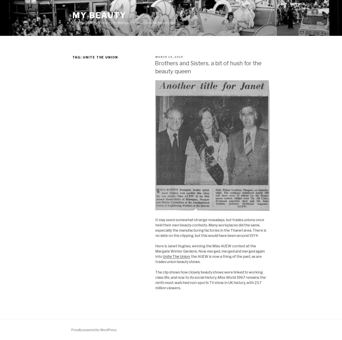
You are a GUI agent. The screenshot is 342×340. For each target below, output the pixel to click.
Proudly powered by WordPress (94, 330)
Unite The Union (176, 257)
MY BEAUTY (99, 15)
